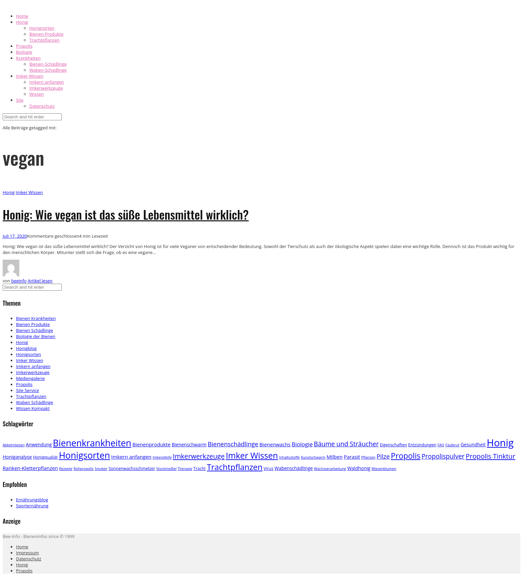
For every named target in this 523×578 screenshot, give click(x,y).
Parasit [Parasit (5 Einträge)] (352, 456)
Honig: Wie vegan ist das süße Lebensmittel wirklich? (126, 214)
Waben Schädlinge (34, 402)
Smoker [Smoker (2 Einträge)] (101, 468)
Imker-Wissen (29, 76)
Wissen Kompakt (33, 408)
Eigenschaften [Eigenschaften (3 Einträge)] (393, 445)
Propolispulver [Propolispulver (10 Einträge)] (443, 456)
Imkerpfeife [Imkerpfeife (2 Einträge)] (161, 457)
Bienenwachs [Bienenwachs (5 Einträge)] (275, 444)
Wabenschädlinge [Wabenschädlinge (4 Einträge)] (294, 468)
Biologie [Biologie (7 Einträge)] (302, 444)
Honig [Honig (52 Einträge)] (500, 442)
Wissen (36, 94)
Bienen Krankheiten (36, 318)
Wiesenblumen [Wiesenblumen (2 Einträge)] (384, 468)
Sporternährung (32, 506)
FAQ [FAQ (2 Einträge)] (440, 445)
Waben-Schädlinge (48, 70)
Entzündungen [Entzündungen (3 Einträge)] (422, 445)
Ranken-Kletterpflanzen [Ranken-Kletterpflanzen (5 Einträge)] (30, 468)
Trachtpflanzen (44, 40)
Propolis (24, 46)
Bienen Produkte (33, 324)
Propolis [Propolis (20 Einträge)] (406, 455)
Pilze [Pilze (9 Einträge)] (383, 456)
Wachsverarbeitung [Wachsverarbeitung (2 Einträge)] (330, 468)
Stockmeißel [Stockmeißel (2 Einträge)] (166, 468)
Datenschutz (42, 106)
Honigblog (26, 348)
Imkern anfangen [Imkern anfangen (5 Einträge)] (131, 456)
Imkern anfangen (46, 82)
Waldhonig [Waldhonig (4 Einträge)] (358, 468)
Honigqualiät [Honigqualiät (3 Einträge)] (45, 457)
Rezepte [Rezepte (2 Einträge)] (65, 468)
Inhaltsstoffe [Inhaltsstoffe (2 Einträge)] (289, 457)
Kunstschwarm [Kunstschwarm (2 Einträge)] (313, 457)
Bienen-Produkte (46, 34)
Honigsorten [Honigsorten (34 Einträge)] (84, 455)
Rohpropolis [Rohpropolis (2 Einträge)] (83, 468)
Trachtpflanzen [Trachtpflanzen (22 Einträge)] (235, 466)
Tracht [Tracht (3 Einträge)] (199, 468)
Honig (22, 22)
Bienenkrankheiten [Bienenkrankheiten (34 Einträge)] (92, 443)
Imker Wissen (29, 192)
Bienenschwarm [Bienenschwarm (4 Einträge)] (189, 444)
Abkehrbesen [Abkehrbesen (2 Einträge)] (14, 445)
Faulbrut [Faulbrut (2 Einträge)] (452, 445)
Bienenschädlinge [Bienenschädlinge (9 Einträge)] (233, 444)
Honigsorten (41, 28)
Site (19, 100)
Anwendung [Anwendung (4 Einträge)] (39, 444)
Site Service (27, 390)
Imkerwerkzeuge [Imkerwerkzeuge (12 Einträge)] (198, 456)
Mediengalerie (30, 378)
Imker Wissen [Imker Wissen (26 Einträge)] (252, 455)
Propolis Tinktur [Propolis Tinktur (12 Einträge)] (490, 456)
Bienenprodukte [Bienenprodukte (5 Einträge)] (151, 444)
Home (22, 16)
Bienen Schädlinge (34, 330)
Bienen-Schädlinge (48, 64)
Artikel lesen (40, 281)
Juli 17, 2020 (15, 236)
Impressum (27, 553)
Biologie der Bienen (35, 336)
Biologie (24, 52)
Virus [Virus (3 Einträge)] (268, 468)
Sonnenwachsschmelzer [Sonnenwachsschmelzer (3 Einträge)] (132, 468)
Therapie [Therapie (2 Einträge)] (185, 468)
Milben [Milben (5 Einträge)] (335, 456)
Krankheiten (28, 58)
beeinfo (19, 281)
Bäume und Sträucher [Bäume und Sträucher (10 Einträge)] (346, 444)
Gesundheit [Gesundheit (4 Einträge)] (473, 444)
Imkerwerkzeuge (46, 88)
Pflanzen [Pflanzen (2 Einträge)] (368, 457)
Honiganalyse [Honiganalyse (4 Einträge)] (17, 457)
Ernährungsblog (32, 500)
